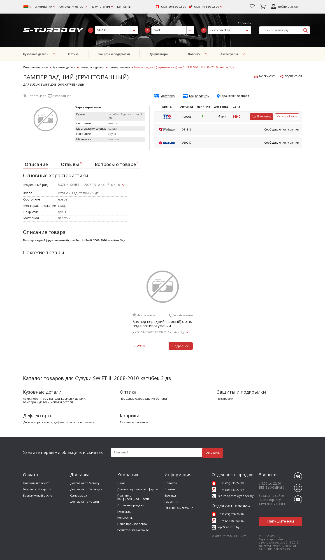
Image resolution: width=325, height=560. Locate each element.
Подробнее (180, 346)
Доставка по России (84, 501)
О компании (43, 7)
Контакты (124, 7)
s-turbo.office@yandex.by (236, 496)
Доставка (168, 96)
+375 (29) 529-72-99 (231, 514)
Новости (171, 483)
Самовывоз (78, 495)
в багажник (140, 422)
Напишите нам (280, 521)
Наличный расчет (36, 483)
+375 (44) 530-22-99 (206, 7)
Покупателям (100, 7)
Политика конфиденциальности (133, 497)
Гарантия (171, 501)
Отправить (213, 453)
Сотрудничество (71, 7)
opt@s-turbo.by (228, 527)
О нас (121, 483)
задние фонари (155, 399)
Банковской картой (37, 489)
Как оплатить (199, 96)
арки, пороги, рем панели (41, 399)
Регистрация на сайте (133, 530)
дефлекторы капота (37, 422)
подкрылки (225, 399)
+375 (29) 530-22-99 (173, 7)
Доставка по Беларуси (86, 489)
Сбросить (244, 23)
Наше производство (132, 524)
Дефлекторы (37, 416)
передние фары (131, 399)
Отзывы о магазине (179, 508)
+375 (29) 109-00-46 (231, 521)
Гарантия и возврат (235, 96)
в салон (125, 422)
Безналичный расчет (38, 495)
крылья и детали (73, 399)
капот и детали (62, 402)
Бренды (170, 495)
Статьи (170, 489)
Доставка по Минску (85, 483)
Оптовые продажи (130, 505)
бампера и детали (36, 402)
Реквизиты (125, 518)
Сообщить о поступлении (281, 129)
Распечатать (265, 76)
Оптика (128, 392)
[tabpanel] (162, 310)
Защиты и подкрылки (241, 392)
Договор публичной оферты (137, 489)
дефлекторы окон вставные (74, 422)
